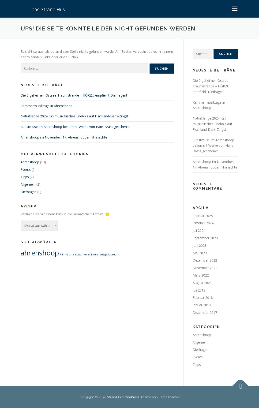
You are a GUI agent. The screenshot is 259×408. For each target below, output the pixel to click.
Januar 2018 (202, 305)
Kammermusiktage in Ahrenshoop (46, 106)
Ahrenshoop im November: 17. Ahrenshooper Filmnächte (64, 137)
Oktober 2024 (203, 223)
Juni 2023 (199, 245)
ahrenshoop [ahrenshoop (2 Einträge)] (40, 253)
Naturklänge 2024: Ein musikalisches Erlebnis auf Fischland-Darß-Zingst (74, 116)
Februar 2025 (203, 215)
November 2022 (205, 268)
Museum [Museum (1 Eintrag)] (113, 254)
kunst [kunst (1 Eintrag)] (87, 254)
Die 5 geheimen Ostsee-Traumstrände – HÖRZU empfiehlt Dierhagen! (74, 95)
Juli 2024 (199, 230)
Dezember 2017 (205, 312)
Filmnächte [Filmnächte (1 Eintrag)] (67, 254)
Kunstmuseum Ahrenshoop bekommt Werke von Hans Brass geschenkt (75, 126)
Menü (234, 9)
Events (26, 169)
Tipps (25, 177)
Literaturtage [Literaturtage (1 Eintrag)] (99, 254)
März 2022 (201, 275)
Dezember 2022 (205, 260)
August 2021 (202, 283)
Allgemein (28, 184)
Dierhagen (28, 192)
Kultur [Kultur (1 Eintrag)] (79, 254)
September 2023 (205, 238)
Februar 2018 (203, 297)
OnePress (132, 397)
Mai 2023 (200, 253)
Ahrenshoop (30, 162)
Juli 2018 (199, 290)
